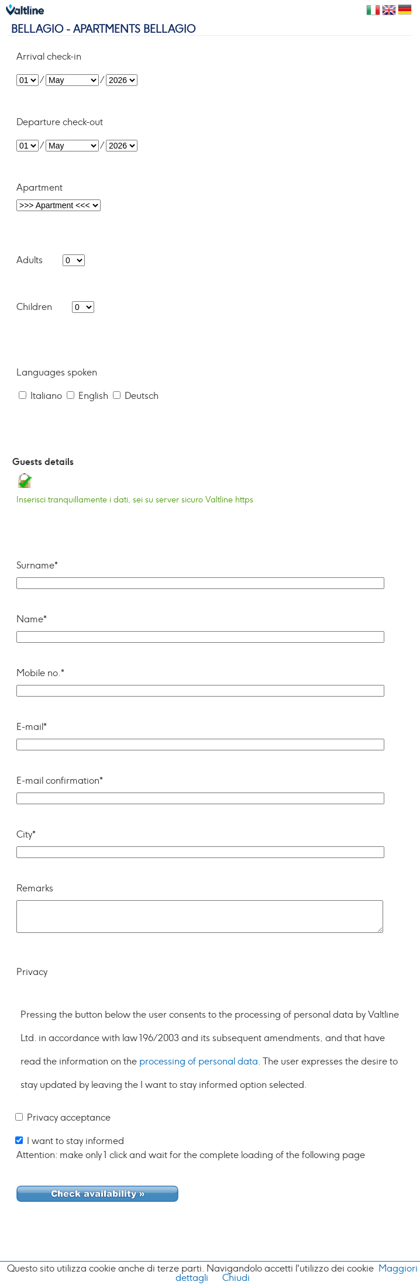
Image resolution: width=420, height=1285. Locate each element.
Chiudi (236, 1278)
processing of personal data (198, 1061)
